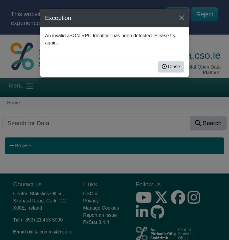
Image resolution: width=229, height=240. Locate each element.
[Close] (181, 18)
